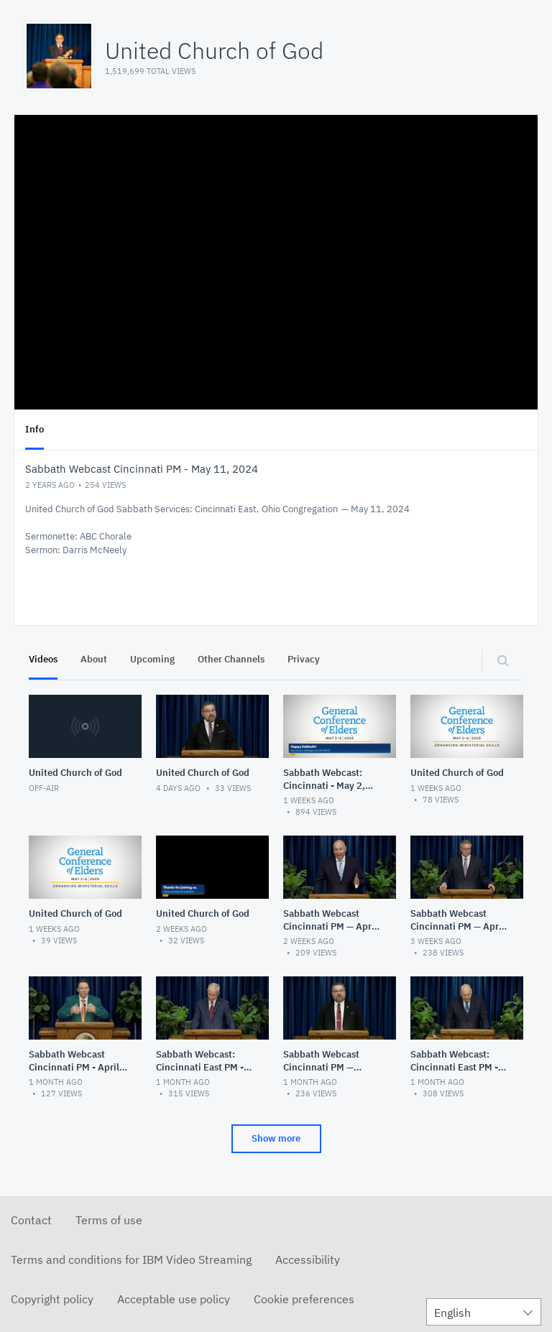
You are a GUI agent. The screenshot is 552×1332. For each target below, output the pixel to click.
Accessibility (307, 1259)
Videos (43, 659)
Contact (31, 1220)
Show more (276, 1138)
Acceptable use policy (173, 1299)
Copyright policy (52, 1299)
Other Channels (231, 659)
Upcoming (152, 659)
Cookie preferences (304, 1299)
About (93, 659)
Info (34, 429)
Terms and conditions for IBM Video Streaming (131, 1259)
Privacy (304, 659)
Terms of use (108, 1220)
